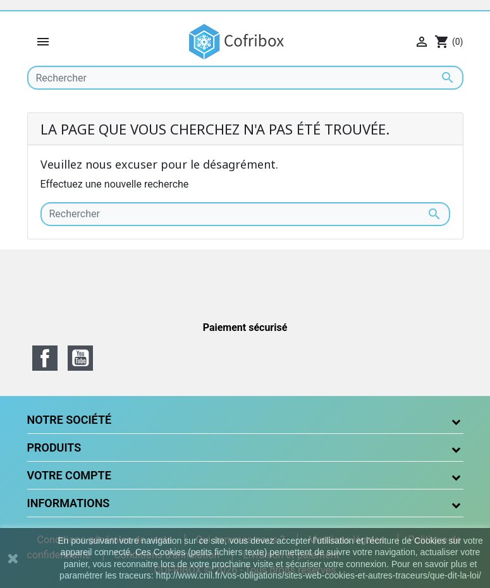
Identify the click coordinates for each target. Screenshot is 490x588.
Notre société (69, 419)
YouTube (80, 358)
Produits (54, 447)
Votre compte (69, 475)
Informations (68, 503)
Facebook (45, 358)
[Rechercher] (245, 78)
